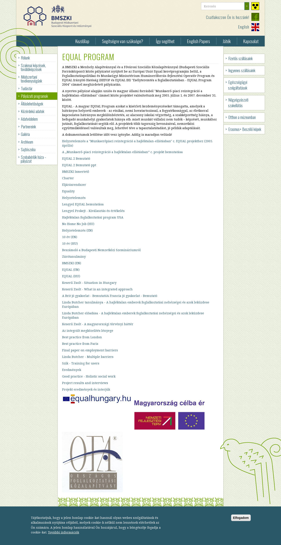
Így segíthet (165, 41)
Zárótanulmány (74, 256)
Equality (68, 191)
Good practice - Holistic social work (88, 376)
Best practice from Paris (80, 344)
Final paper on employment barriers (90, 350)
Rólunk (25, 58)
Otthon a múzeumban (242, 117)
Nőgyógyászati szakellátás (238, 102)
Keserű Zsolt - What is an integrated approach (97, 289)
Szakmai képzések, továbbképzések (33, 67)
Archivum (27, 142)
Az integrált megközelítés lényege (87, 330)
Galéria (25, 134)
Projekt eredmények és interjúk (86, 389)
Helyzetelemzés (74, 198)
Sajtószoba (28, 149)
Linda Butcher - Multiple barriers (87, 357)
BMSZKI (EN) (71, 263)
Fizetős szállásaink (240, 58)
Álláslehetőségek (32, 104)
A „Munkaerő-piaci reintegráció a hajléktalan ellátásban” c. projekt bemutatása (122, 152)
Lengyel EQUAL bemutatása (83, 204)
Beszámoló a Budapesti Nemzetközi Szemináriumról (101, 250)
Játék (227, 41)
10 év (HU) (70, 243)
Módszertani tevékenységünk (31, 79)
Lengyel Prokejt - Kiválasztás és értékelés (93, 211)
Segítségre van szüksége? (122, 41)
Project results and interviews (85, 383)
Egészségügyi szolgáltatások (237, 85)
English (243, 27)
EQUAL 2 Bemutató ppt (79, 165)
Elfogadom (241, 521)
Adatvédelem (29, 119)
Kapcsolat (251, 41)
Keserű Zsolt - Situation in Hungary (89, 283)
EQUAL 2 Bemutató (76, 158)
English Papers (198, 41)
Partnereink (28, 126)
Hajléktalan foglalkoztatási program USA (92, 217)
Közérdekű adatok (32, 111)
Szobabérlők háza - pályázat (33, 159)
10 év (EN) (69, 237)
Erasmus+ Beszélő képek (244, 129)
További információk (63, 536)
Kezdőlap (82, 41)
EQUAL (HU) (71, 276)
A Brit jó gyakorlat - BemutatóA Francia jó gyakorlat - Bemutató (109, 296)
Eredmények (71, 370)
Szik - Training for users (80, 363)
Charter (68, 178)
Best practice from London (82, 337)
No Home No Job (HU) (78, 224)
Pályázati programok (34, 96)
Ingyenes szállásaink (241, 70)
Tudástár (26, 88)
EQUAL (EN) (71, 269)
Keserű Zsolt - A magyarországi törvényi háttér (97, 324)
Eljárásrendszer (74, 185)
